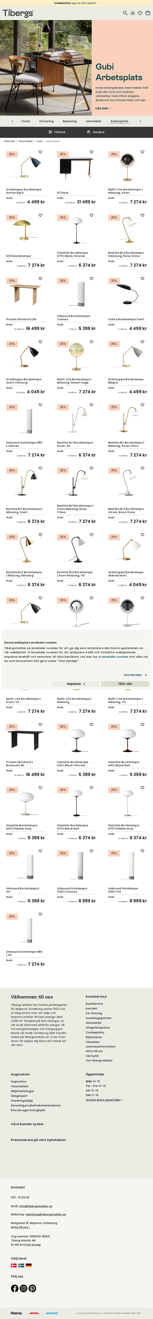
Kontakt (91, 1008)
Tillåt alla (125, 684)
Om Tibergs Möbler (99, 1060)
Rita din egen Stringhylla (28, 1110)
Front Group (32, 1245)
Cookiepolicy (95, 1032)
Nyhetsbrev (94, 1037)
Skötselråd (93, 1023)
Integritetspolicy (98, 1028)
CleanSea (92, 1042)
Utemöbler (94, 121)
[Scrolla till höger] (140, 121)
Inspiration (18, 1081)
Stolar (25, 121)
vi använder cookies (113, 657)
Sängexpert (19, 1096)
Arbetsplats (119, 121)
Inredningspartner (99, 1018)
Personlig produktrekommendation (36, 1105)
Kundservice (94, 1004)
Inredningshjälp (22, 1101)
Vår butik (92, 1056)
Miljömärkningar (22, 1091)
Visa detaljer (133, 675)
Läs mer (103, 108)
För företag (94, 1013)
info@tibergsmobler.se (35, 1206)
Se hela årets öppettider (103, 1100)
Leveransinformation (100, 1046)
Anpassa (76, 684)
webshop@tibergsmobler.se (46, 1214)
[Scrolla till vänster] (12, 121)
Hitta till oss (94, 1051)
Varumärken (19, 1086)
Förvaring (46, 121)
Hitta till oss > (20, 1227)
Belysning (70, 121)
